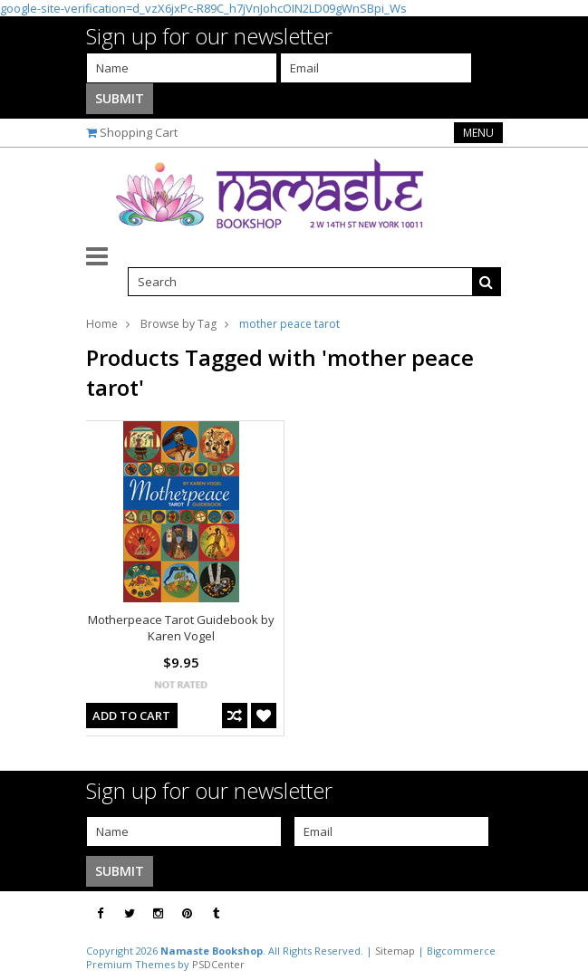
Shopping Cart (139, 132)
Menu (478, 132)
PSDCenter (218, 964)
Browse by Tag (178, 323)
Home (102, 323)
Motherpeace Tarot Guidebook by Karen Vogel (181, 627)
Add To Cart (131, 715)
